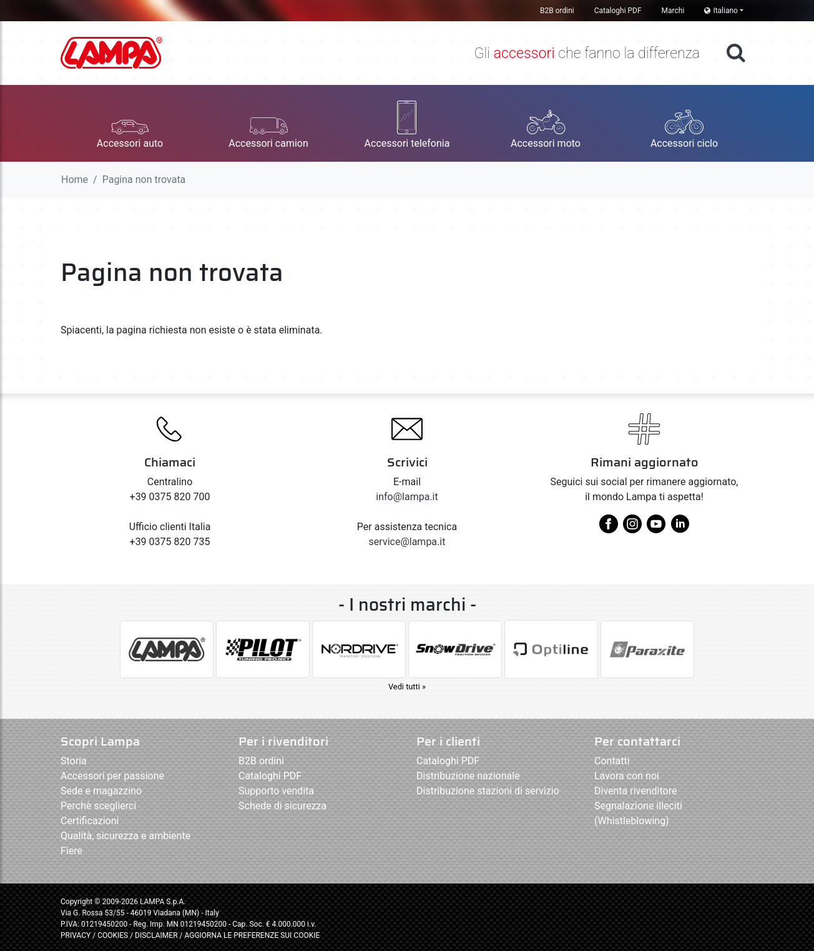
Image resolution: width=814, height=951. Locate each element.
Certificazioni (90, 821)
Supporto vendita (276, 791)
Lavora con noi (626, 776)
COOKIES (112, 935)
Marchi (673, 10)
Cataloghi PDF (618, 10)
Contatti (612, 761)
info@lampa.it (407, 497)
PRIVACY (76, 935)
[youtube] (656, 529)
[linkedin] (679, 529)
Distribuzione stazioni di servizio (487, 791)
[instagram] (632, 529)
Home (74, 179)
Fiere (71, 851)
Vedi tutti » (407, 686)
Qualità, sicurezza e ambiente (125, 836)
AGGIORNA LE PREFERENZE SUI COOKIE (252, 935)
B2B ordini (557, 10)
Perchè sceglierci (98, 806)
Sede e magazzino (101, 791)
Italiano (721, 10)
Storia (74, 761)
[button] (130, 123)
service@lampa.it (407, 542)
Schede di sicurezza (282, 806)
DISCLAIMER (157, 935)
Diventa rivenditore (635, 791)
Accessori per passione (112, 776)
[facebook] (608, 529)
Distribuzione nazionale (468, 776)
